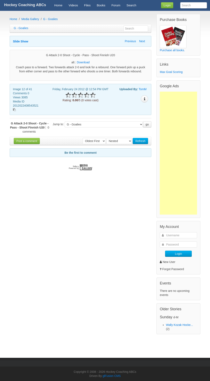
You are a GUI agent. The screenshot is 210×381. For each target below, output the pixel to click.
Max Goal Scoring (171, 72)
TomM (142, 89)
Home (13, 19)
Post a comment (26, 141)
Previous (130, 41)
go (147, 124)
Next (142, 41)
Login (167, 5)
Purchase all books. (172, 50)
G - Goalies (50, 19)
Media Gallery (30, 19)
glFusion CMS (112, 376)
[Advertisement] (178, 153)
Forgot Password (173, 269)
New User (167, 262)
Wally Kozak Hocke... (179, 324)
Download (83, 62)
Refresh (140, 141)
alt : (80, 62)
